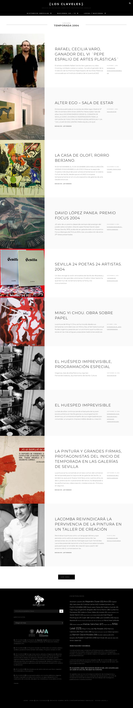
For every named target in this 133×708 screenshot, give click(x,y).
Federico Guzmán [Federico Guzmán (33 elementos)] (110, 607)
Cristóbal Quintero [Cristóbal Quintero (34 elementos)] (106, 604)
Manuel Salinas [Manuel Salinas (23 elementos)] (98, 620)
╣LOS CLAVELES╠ (66, 4)
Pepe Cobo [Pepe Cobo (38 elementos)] (85, 632)
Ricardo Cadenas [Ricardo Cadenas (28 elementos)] (104, 635)
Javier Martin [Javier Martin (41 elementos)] (76, 615)
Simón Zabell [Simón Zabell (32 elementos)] (75, 640)
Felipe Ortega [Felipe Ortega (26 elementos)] (75, 609)
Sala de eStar (111, 111)
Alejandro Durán (41, 640)
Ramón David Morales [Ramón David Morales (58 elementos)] (84, 634)
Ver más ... (66, 577)
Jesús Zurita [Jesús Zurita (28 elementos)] (98, 615)
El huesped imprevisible (83, 405)
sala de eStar (111, 375)
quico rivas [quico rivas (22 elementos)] (103, 632)
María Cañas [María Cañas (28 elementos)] (78, 624)
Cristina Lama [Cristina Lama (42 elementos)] (90, 604)
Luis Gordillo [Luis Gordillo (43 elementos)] (106, 618)
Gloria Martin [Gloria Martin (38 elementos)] (103, 610)
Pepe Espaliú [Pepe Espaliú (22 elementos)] (96, 632)
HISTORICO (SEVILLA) (38, 13)
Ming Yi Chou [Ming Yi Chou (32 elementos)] (88, 629)
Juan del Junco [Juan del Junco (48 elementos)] (90, 618)
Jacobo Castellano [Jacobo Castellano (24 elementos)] (113, 612)
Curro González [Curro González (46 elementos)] (78, 607)
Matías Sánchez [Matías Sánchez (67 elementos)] (93, 624)
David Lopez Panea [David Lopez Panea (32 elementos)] (95, 607)
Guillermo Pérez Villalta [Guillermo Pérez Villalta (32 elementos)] (90, 612)
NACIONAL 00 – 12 (66, 13)
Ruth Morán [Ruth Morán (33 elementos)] (102, 638)
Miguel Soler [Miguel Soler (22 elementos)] (108, 624)
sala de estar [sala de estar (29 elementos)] (113, 638)
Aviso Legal (100, 700)
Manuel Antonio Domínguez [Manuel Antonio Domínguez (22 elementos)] (85, 620)
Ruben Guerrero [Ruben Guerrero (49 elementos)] (87, 638)
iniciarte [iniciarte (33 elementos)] (103, 612)
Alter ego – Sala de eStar (84, 103)
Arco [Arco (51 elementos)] (107, 601)
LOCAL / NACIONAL (93, 13)
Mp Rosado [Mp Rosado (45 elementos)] (100, 629)
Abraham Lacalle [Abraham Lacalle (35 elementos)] (77, 602)
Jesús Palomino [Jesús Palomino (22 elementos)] (88, 615)
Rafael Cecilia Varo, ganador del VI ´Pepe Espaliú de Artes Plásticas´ (87, 54)
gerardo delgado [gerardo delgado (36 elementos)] (88, 610)
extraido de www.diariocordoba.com (114, 70)
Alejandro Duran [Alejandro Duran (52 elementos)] (94, 601)
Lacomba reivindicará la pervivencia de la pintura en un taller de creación (88, 524)
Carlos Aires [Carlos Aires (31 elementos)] (78, 604)
